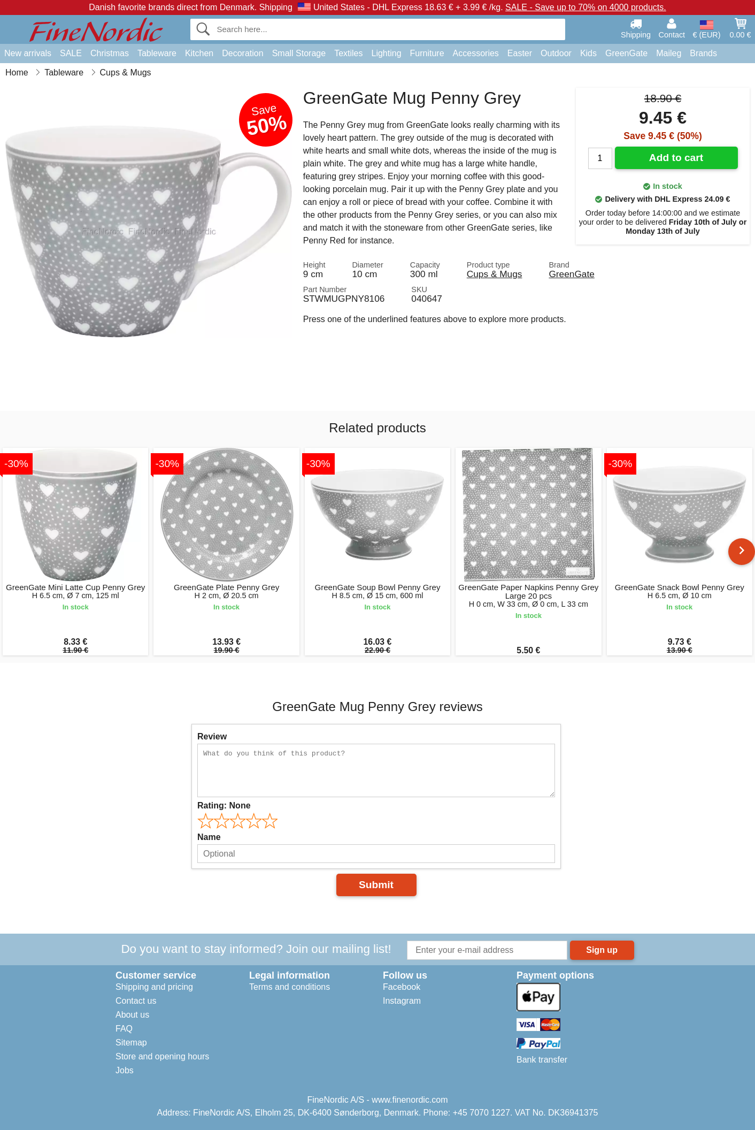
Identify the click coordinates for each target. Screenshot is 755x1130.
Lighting (387, 53)
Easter (519, 53)
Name (209, 837)
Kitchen (199, 53)
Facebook (401, 986)
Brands (703, 53)
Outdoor (556, 53)
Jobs (124, 1070)
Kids (588, 53)
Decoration (242, 53)
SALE (71, 53)
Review (212, 736)
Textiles (348, 53)
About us (132, 1014)
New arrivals (27, 53)
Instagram (402, 1000)
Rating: (224, 805)
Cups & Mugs (494, 274)
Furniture (427, 53)
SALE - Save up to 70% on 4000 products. (585, 7)
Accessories (476, 53)
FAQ (124, 1028)
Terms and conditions (289, 986)
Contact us (135, 1000)
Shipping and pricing (154, 986)
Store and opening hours (162, 1056)
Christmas (109, 53)
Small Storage (299, 53)
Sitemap (131, 1042)
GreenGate (626, 53)
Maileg (668, 53)
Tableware (156, 53)
